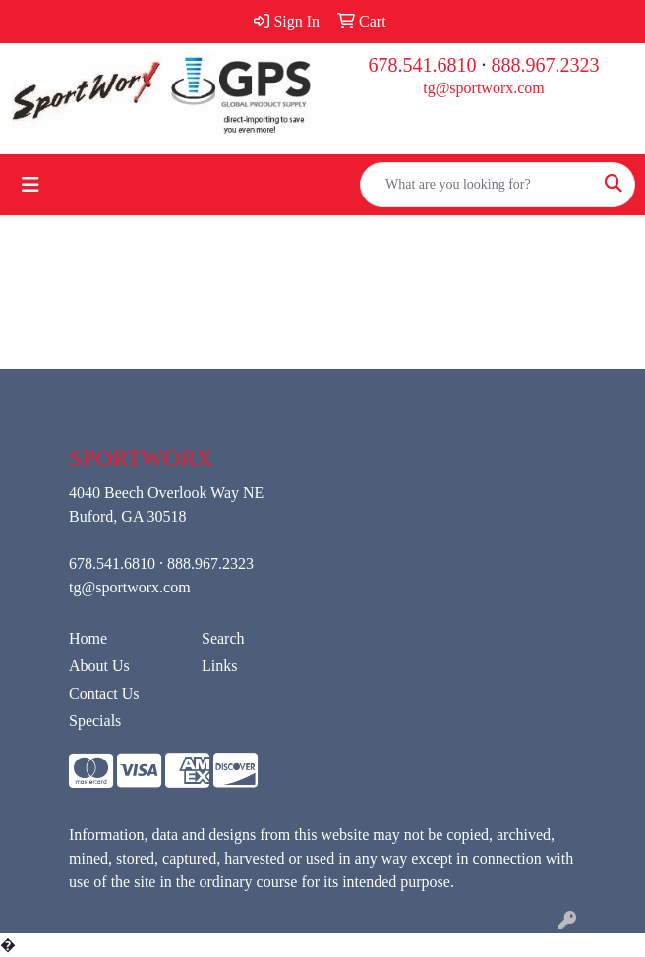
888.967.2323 (546, 65)
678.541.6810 (423, 65)
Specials (95, 720)
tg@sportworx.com (484, 88)
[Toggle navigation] (30, 184)
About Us (99, 665)
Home (88, 638)
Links (219, 665)
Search (223, 638)
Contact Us (104, 693)
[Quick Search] (477, 184)
